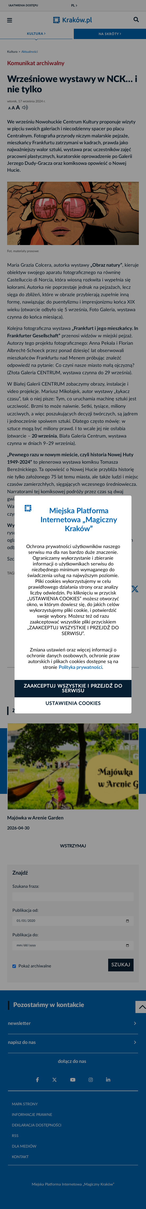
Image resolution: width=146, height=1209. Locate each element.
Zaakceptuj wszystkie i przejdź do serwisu (73, 688)
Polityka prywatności (80, 667)
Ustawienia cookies (73, 703)
